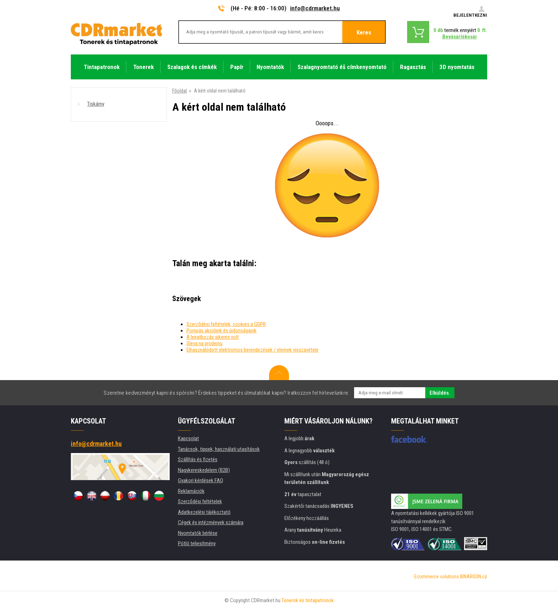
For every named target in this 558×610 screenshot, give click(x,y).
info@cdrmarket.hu (315, 8)
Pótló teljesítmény (197, 543)
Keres (364, 32)
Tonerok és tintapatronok (307, 600)
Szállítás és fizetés (197, 459)
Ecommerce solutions (436, 576)
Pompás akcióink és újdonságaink (221, 330)
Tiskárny (95, 104)
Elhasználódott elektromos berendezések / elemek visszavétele (252, 350)
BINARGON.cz (473, 576)
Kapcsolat (188, 438)
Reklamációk (191, 491)
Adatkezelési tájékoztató (204, 512)
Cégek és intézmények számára (210, 522)
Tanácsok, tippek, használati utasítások (219, 449)
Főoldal (179, 91)
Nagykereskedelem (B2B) (204, 470)
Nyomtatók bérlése (197, 533)
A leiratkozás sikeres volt (212, 337)
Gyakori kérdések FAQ (200, 480)
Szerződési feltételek (200, 501)
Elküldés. (440, 393)
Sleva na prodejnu (204, 343)
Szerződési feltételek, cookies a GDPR (226, 324)
